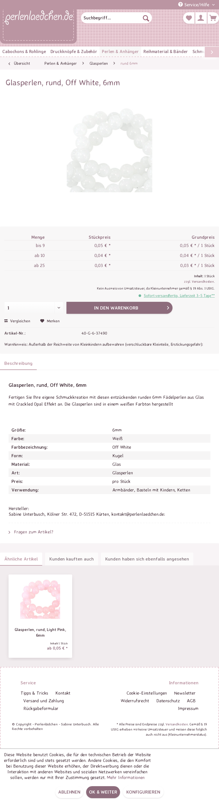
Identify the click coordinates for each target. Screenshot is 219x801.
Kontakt (62, 693)
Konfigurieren (143, 792)
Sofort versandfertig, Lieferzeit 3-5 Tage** (179, 295)
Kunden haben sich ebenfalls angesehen (147, 559)
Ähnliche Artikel (21, 559)
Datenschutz (168, 700)
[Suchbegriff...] (116, 18)
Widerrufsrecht (135, 700)
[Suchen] (146, 18)
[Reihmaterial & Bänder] (165, 51)
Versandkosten (177, 724)
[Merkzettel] (188, 18)
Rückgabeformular (40, 708)
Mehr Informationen (126, 777)
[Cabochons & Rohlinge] (24, 51)
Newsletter (185, 693)
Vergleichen (17, 320)
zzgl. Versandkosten (199, 281)
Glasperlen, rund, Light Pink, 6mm (40, 632)
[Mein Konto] (201, 18)
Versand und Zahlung (43, 700)
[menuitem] (116, 18)
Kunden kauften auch (71, 559)
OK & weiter (103, 792)
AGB (191, 700)
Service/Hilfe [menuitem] (194, 4)
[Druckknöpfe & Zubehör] (74, 51)
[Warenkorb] (213, 18)
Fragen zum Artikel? (31, 532)
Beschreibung (18, 363)
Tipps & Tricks (34, 693)
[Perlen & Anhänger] (120, 51)
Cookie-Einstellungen (147, 693)
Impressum (188, 708)
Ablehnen (69, 792)
